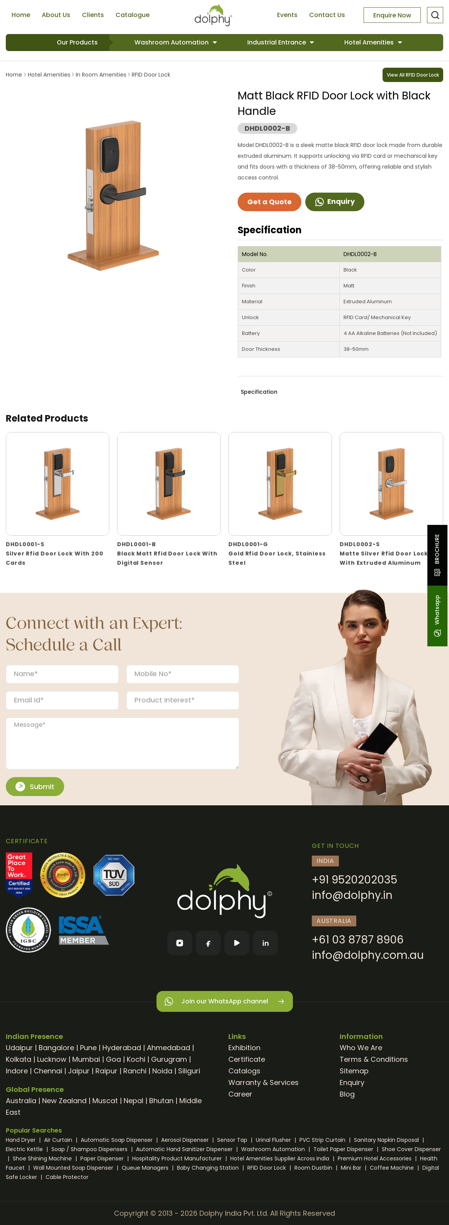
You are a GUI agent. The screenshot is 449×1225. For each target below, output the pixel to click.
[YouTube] (236, 943)
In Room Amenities (101, 75)
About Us (56, 14)
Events (287, 14)
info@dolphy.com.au (368, 955)
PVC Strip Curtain (323, 1140)
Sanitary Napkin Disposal (387, 1140)
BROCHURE (437, 555)
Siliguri (189, 1071)
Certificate (246, 1059)
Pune (88, 1047)
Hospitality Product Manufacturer (177, 1158)
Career (240, 1094)
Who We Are (361, 1047)
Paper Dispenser (102, 1158)
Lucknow (51, 1059)
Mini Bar (352, 1168)
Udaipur (19, 1047)
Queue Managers (146, 1168)
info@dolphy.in (352, 895)
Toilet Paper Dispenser (344, 1149)
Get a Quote (269, 202)
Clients (93, 14)
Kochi (136, 1059)
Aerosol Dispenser (185, 1140)
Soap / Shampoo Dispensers (90, 1149)
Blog (347, 1094)
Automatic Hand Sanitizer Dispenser (185, 1149)
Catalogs (244, 1071)
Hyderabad (121, 1047)
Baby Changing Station (208, 1168)
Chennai (48, 1071)
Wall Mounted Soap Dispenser (74, 1168)
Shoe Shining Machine (43, 1158)
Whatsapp (437, 616)
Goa (113, 1059)
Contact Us (327, 14)
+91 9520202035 (354, 879)
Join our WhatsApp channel (224, 1001)
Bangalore (56, 1047)
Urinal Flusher (274, 1140)
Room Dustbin (314, 1168)
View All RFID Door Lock (413, 75)
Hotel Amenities (369, 42)
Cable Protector (67, 1177)
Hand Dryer (21, 1140)
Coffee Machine (392, 1168)
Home (21, 14)
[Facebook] (208, 943)
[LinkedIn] (265, 943)
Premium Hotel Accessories (375, 1158)
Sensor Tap (233, 1140)
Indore (17, 1071)
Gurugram (169, 1059)
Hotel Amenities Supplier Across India (280, 1158)
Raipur (106, 1071)
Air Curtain (59, 1140)
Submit (34, 787)
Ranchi (134, 1071)
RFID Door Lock (150, 75)
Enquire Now (392, 15)
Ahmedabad (168, 1047)
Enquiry (335, 201)
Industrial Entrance (277, 42)
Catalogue (133, 14)
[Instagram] (179, 943)
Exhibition (244, 1047)
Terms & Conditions (374, 1059)
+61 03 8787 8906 (358, 939)
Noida (162, 1071)
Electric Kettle (25, 1149)
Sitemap (354, 1071)
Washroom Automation (172, 42)
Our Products (77, 42)
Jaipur (79, 1071)
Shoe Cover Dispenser (411, 1149)
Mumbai (86, 1059)
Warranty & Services (263, 1082)
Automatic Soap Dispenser (117, 1140)
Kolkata (18, 1059)
